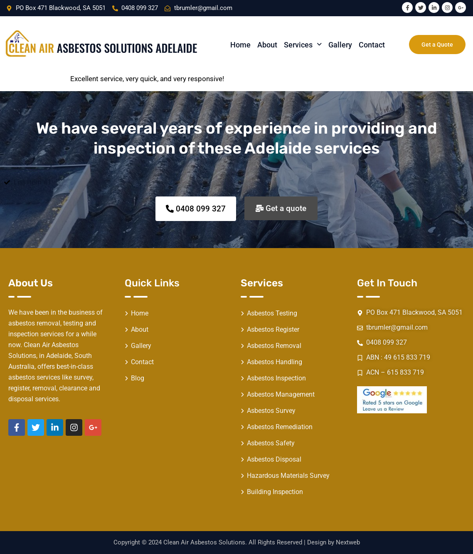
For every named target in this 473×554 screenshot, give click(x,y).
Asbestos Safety (271, 443)
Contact (372, 44)
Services (303, 44)
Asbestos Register (273, 329)
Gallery (340, 44)
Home (240, 44)
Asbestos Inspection (276, 378)
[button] (303, 45)
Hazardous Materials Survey (288, 475)
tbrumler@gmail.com (397, 327)
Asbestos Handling (274, 362)
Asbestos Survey (271, 411)
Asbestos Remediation (280, 427)
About (267, 44)
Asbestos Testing (272, 313)
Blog (137, 378)
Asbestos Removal (274, 346)
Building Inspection (275, 492)
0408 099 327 (139, 8)
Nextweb (348, 542)
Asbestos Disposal (274, 459)
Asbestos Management (281, 394)
